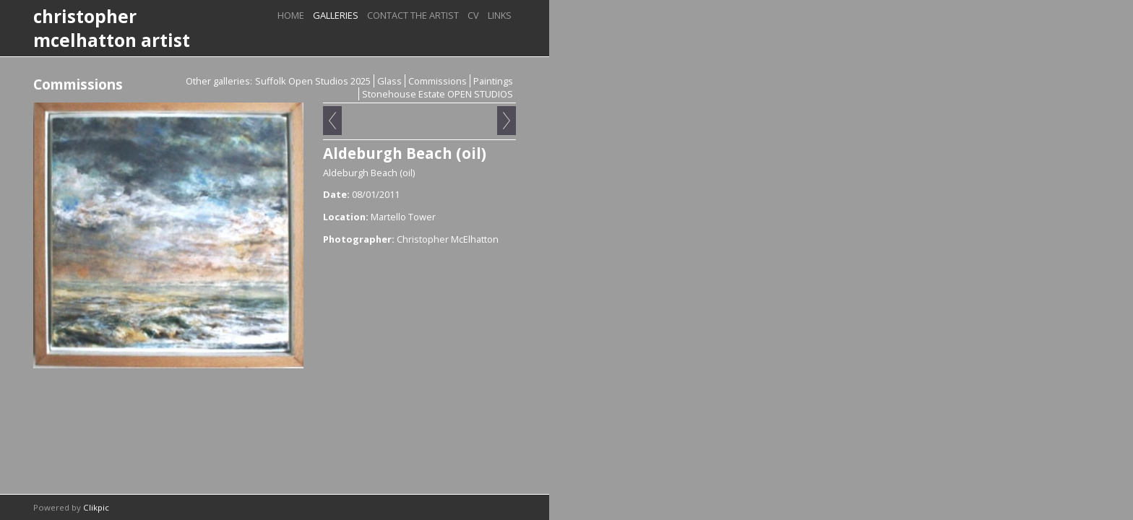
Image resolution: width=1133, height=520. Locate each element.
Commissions (437, 80)
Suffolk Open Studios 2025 (313, 80)
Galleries (335, 15)
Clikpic (96, 507)
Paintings (493, 80)
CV (473, 15)
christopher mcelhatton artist (111, 28)
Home (290, 15)
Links (500, 15)
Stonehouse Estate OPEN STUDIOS (437, 93)
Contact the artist (413, 15)
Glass (389, 80)
